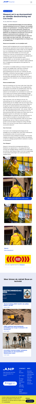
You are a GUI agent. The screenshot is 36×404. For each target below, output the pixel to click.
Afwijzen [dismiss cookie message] (28, 398)
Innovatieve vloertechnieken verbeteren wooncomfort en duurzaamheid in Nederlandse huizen (15, 352)
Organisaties (30, 372)
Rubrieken (29, 371)
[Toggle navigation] (31, 2)
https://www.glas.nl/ (8, 250)
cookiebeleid (7, 402)
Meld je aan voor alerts (10, 384)
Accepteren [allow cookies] (30, 401)
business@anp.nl (23, 392)
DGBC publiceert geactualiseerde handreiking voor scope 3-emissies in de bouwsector (15, 328)
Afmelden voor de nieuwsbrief (30, 382)
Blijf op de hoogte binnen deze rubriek (18, 198)
